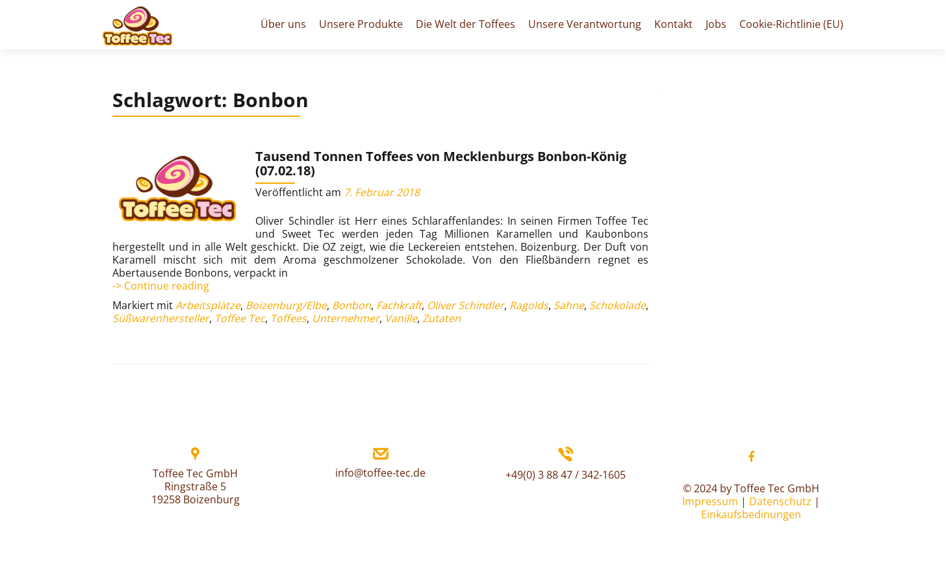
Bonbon (351, 305)
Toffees (288, 318)
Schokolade (617, 305)
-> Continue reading (160, 286)
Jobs (716, 24)
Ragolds (528, 305)
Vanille (401, 318)
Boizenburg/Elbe (286, 305)
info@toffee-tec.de (380, 473)
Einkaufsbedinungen (751, 514)
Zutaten (441, 318)
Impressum (710, 501)
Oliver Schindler (465, 305)
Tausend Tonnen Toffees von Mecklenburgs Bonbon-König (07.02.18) (440, 163)
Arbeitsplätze (207, 305)
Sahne (569, 305)
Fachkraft (399, 305)
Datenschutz (780, 501)
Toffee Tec (239, 318)
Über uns (283, 24)
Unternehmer (345, 318)
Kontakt (673, 24)
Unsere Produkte (361, 24)
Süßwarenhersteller (160, 318)
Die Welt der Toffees (465, 24)
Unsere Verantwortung (584, 24)
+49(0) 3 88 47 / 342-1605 (565, 475)
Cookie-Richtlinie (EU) (791, 24)
